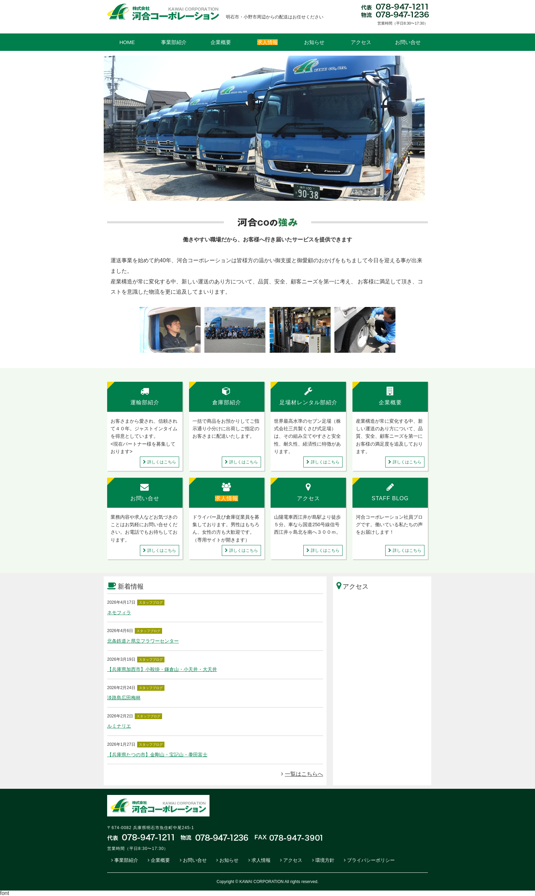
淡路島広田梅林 (124, 697)
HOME (127, 42)
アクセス (361, 42)
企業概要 (221, 42)
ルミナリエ (119, 726)
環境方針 (324, 860)
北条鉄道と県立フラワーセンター (143, 641)
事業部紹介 (174, 42)
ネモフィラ (119, 612)
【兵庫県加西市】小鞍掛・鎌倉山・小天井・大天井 (162, 669)
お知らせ (314, 42)
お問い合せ (408, 42)
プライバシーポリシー (371, 860)
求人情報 (261, 860)
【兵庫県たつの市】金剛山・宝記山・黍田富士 (157, 754)
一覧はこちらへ (302, 774)
